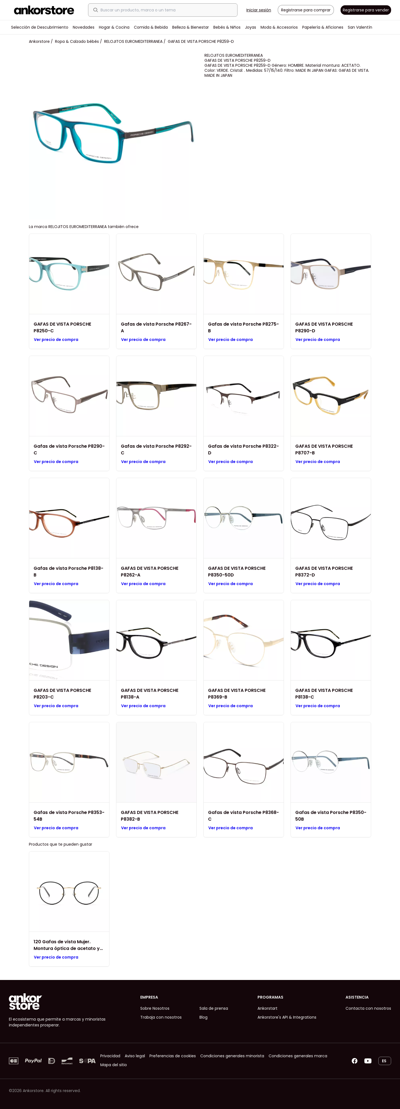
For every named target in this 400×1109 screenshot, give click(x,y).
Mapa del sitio (113, 1065)
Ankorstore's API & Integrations (287, 1017)
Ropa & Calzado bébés (77, 41)
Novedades (83, 27)
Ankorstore (39, 41)
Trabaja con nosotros (161, 1017)
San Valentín (360, 27)
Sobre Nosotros (154, 1008)
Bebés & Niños (227, 27)
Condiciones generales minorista (232, 1056)
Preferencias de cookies (172, 1056)
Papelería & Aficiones (322, 27)
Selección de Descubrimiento (39, 27)
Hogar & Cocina (114, 27)
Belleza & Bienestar (190, 27)
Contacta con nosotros (368, 1008)
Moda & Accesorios (279, 27)
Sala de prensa (213, 1008)
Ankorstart (268, 1008)
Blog (203, 1017)
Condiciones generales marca (298, 1056)
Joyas (250, 27)
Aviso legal (135, 1056)
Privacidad (110, 1056)
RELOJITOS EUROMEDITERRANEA (133, 41)
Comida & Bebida (151, 27)
